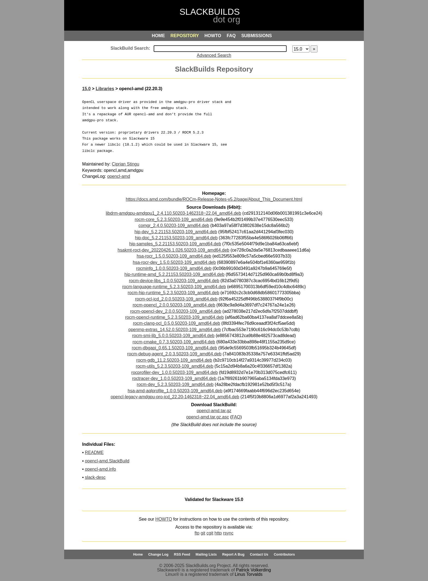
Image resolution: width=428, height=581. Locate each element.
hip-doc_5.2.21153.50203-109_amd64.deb (176, 237)
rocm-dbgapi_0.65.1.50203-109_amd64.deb (174, 348)
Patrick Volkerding (253, 570)
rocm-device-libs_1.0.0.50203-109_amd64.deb (174, 280)
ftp (197, 533)
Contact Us (259, 554)
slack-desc (95, 477)
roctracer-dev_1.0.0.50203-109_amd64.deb (174, 378)
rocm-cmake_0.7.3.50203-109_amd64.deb (174, 342)
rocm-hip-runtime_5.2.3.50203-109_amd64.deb (173, 292)
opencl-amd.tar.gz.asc (207, 417)
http (218, 533)
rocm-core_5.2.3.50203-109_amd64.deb (174, 219)
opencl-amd (118, 176)
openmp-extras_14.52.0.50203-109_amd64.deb (174, 329)
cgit (209, 533)
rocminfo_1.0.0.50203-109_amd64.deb (174, 268)
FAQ (235, 417)
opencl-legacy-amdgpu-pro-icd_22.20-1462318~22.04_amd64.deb (175, 396)
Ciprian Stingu (125, 164)
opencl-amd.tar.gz (214, 410)
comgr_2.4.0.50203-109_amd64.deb (173, 225)
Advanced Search (214, 55)
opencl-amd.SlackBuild (107, 461)
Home (138, 554)
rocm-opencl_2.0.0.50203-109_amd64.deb (174, 305)
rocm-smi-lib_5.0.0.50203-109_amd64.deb (173, 335)
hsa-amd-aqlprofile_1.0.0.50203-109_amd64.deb (175, 390)
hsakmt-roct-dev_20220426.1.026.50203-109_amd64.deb (173, 250)
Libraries (105, 88)
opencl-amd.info (100, 469)
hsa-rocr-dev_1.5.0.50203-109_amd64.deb (174, 262)
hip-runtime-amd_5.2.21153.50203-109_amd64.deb (174, 274)
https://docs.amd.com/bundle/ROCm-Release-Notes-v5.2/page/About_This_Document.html (214, 199)
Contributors (284, 554)
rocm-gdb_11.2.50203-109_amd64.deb (174, 360)
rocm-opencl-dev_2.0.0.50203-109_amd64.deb (175, 311)
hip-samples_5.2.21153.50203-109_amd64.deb (175, 243)
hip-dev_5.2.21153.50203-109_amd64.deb (176, 231)
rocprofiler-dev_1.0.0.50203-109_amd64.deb (174, 372)
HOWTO (163, 519)
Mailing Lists (206, 554)
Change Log (158, 554)
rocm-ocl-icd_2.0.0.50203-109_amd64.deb (176, 299)
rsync (228, 533)
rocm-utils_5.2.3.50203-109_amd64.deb (174, 366)
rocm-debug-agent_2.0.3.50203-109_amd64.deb (174, 354)
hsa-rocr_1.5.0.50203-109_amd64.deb (174, 256)
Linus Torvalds (249, 574)
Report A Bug (233, 554)
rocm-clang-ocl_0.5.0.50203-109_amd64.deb (176, 323)
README (94, 452)
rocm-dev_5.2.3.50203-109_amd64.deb (175, 384)
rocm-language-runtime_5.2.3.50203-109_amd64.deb (174, 286)
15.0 (86, 88)
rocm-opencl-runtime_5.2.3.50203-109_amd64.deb (174, 317)
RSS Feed (182, 554)
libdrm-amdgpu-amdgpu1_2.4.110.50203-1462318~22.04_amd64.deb (173, 213)
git (203, 533)
